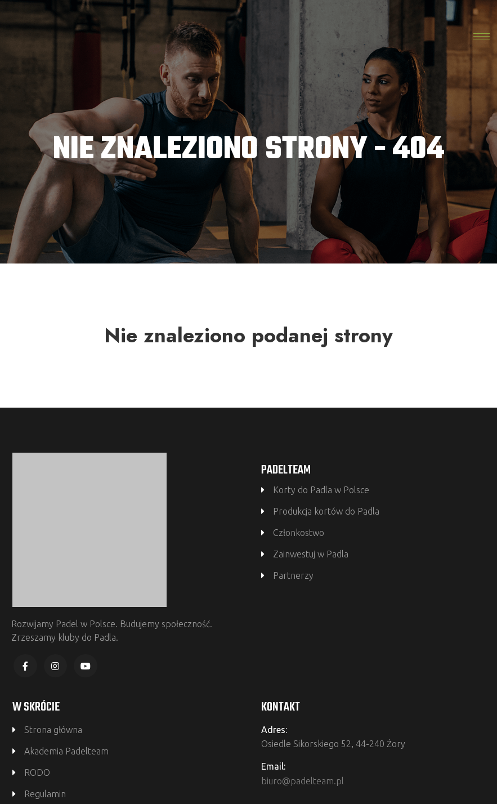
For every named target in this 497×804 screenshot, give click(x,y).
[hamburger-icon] (481, 36)
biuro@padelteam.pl (302, 781)
